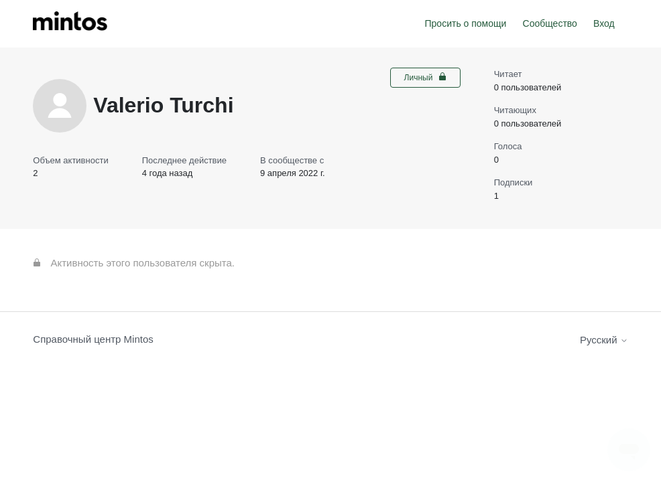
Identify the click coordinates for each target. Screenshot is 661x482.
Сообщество (550, 23)
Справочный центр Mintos (93, 339)
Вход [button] (604, 23)
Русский (604, 339)
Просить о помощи (466, 23)
